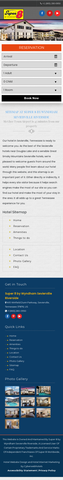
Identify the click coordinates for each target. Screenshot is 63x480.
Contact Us (20, 256)
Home (17, 221)
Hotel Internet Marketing (46, 465)
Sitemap (14, 366)
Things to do (21, 238)
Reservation (21, 227)
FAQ (16, 267)
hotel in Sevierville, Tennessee (25, 141)
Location (19, 250)
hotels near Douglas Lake (17, 152)
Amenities (20, 232)
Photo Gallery (22, 262)
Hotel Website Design (15, 465)
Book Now (31, 99)
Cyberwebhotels (33, 469)
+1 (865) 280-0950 (51, 3)
